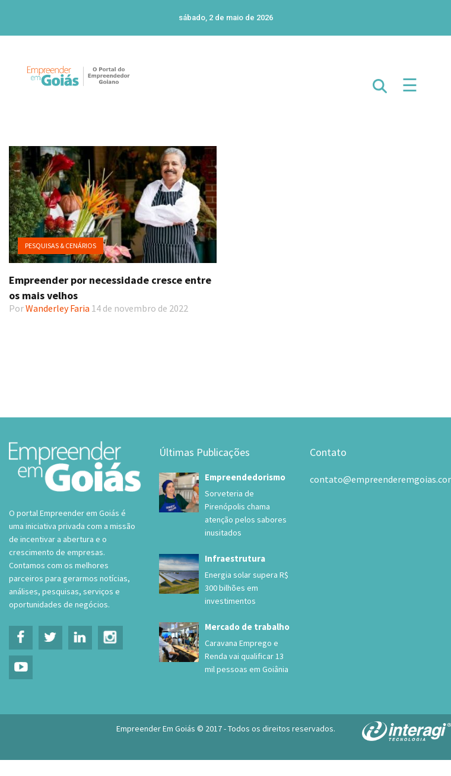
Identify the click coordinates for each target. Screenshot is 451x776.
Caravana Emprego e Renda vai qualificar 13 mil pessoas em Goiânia (246, 656)
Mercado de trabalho (247, 626)
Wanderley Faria (58, 308)
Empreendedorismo (245, 477)
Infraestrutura (235, 558)
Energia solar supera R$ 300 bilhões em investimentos (246, 587)
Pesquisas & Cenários (60, 245)
